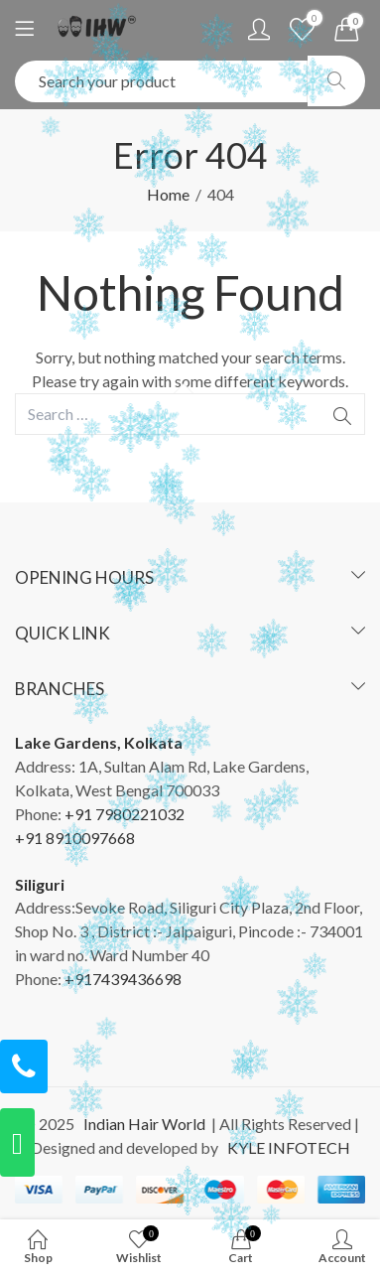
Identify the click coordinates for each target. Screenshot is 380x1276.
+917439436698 (123, 978)
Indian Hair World (141, 1123)
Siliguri (39, 884)
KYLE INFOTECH (285, 1147)
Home (168, 194)
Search (336, 81)
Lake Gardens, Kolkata (99, 742)
